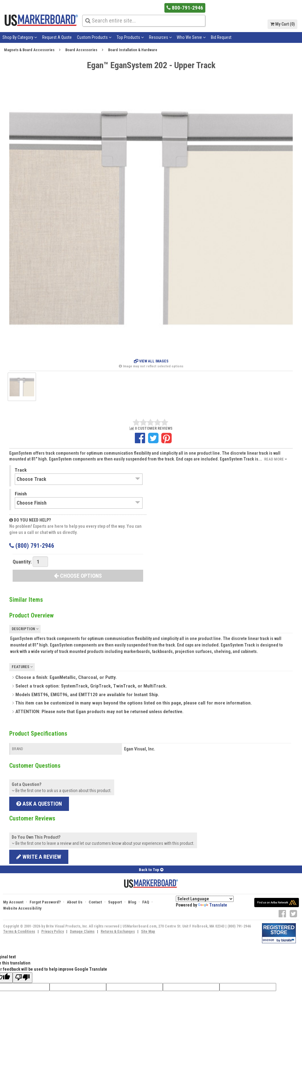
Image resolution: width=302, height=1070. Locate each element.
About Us (75, 902)
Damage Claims (82, 931)
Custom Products (94, 37)
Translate (212, 905)
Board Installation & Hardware (132, 50)
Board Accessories (81, 50)
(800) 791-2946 (31, 545)
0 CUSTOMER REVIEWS (151, 429)
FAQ (145, 902)
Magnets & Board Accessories (29, 50)
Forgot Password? (45, 902)
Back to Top (151, 869)
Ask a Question (39, 803)
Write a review (38, 856)
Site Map (148, 931)
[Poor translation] (22, 977)
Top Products (130, 37)
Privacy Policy (52, 931)
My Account (13, 902)
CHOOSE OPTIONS (78, 575)
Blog (132, 902)
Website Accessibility (22, 908)
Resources (160, 37)
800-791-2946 (186, 7)
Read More (275, 459)
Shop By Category (19, 37)
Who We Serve (191, 37)
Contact (95, 902)
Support (115, 902)
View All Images (151, 361)
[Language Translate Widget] (205, 899)
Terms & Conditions (19, 931)
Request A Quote (57, 37)
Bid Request (221, 37)
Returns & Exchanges (118, 931)
